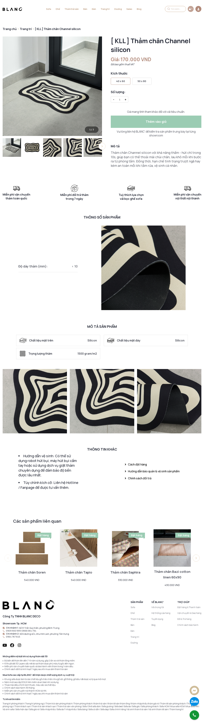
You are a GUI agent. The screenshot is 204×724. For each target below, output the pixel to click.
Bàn (85, 9)
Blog (139, 9)
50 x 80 (142, 81)
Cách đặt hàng (136, 464)
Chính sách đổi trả (138, 478)
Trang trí (105, 9)
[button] (102, 146)
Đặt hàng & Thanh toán (189, 607)
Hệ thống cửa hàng (161, 613)
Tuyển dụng (158, 619)
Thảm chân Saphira (125, 572)
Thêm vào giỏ (156, 121)
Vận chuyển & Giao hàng (189, 613)
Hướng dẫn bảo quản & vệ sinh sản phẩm (152, 471)
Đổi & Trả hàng (185, 619)
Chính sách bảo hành (188, 624)
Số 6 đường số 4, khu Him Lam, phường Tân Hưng (44, 633)
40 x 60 (120, 81)
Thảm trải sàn (71, 9)
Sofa (48, 9)
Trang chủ (10, 29)
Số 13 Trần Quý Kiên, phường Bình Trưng (39, 627)
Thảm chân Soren (31, 572)
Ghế (58, 9)
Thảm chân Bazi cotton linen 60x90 (172, 574)
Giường (118, 9)
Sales (129, 9)
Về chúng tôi (158, 607)
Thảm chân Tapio (78, 572)
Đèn (94, 9)
